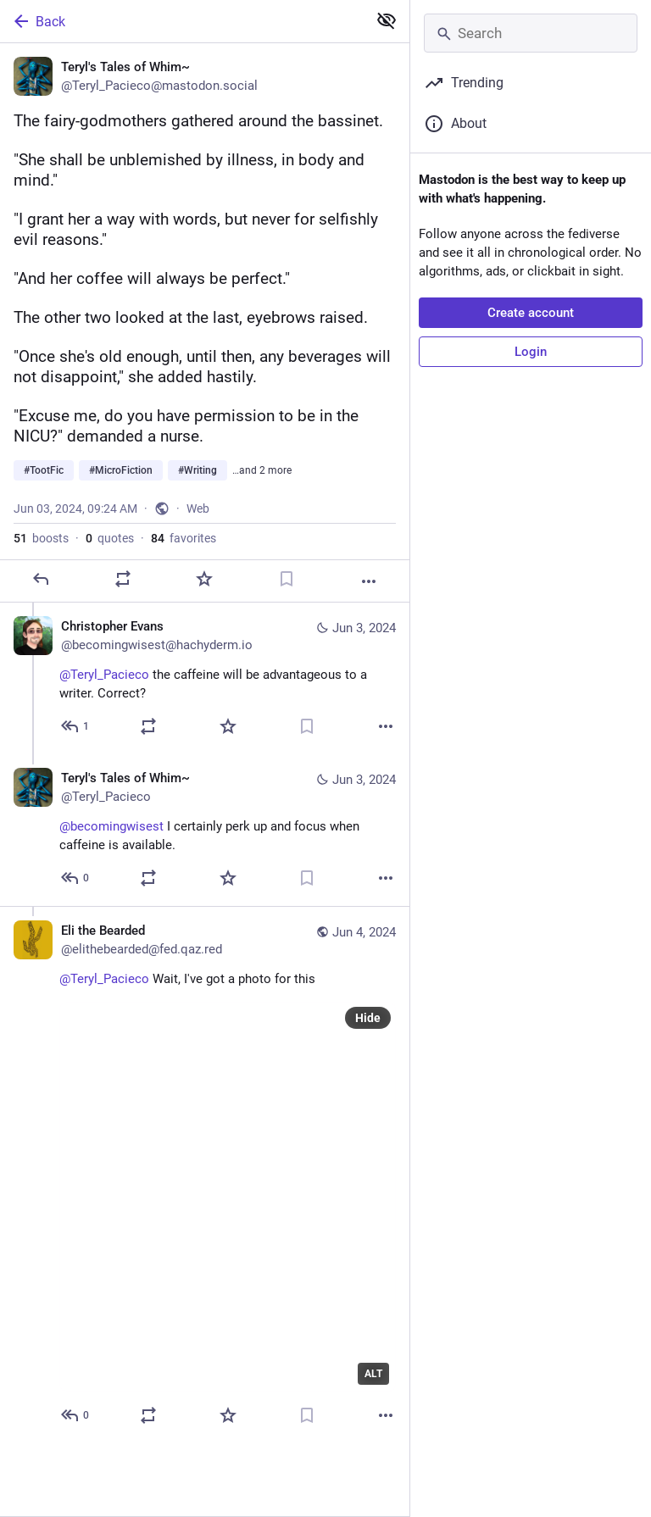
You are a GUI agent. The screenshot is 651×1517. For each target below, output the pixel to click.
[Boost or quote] (123, 579)
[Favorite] (204, 579)
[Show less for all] (386, 20)
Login (531, 351)
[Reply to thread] (75, 726)
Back (38, 21)
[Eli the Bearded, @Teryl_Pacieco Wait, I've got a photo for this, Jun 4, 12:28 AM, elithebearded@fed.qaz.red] (204, 1174)
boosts (41, 538)
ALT (373, 1374)
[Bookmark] (286, 579)
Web (197, 508)
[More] (369, 581)
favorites (183, 538)
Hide (368, 1018)
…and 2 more (262, 470)
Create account (530, 312)
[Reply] (41, 579)
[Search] (530, 33)
